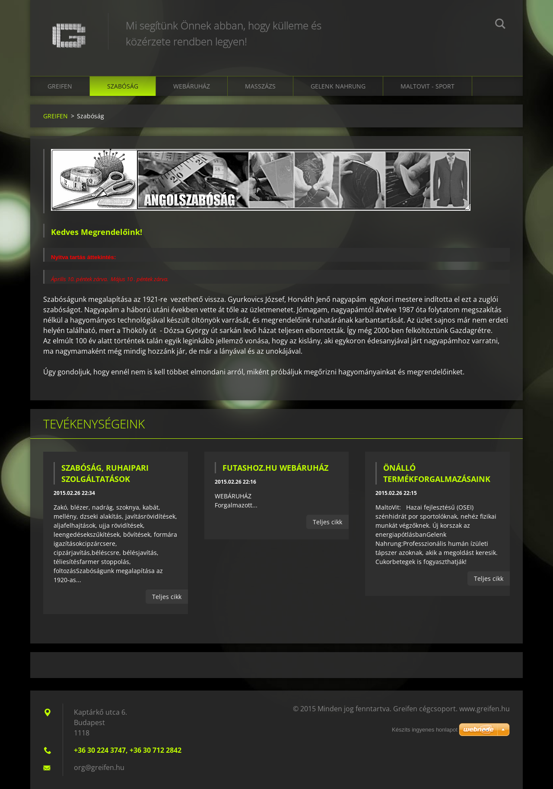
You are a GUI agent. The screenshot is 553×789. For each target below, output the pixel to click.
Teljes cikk (166, 597)
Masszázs (260, 86)
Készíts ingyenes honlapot (425, 729)
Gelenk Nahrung (338, 86)
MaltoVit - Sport (427, 86)
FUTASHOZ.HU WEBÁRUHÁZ (275, 468)
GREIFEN (60, 86)
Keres (500, 25)
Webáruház (191, 86)
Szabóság (122, 86)
